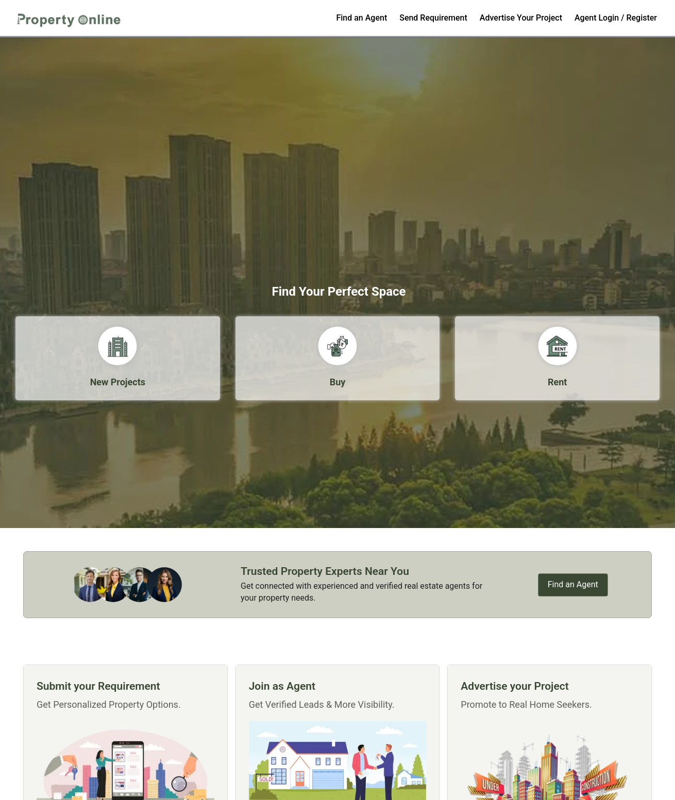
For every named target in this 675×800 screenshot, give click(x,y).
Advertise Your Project (521, 18)
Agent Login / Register (616, 18)
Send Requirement (433, 18)
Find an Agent (361, 18)
